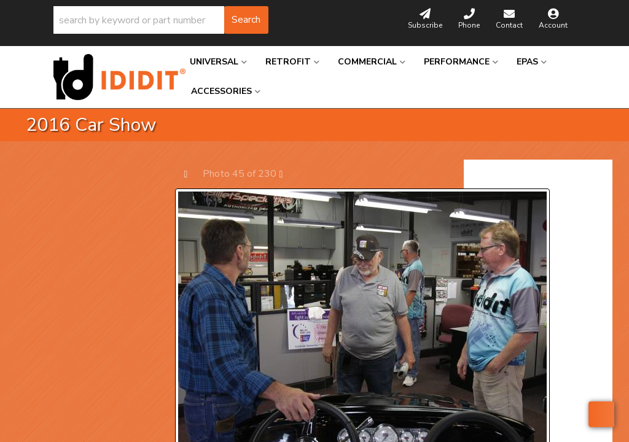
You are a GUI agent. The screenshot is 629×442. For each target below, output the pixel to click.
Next (287, 173)
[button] (160, 20)
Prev (192, 173)
